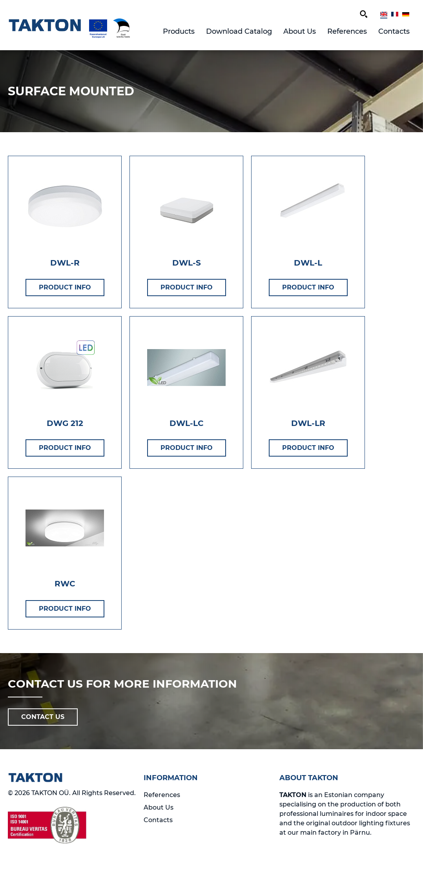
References (347, 31)
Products (179, 31)
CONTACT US (42, 717)
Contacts (394, 31)
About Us (299, 31)
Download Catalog (239, 31)
